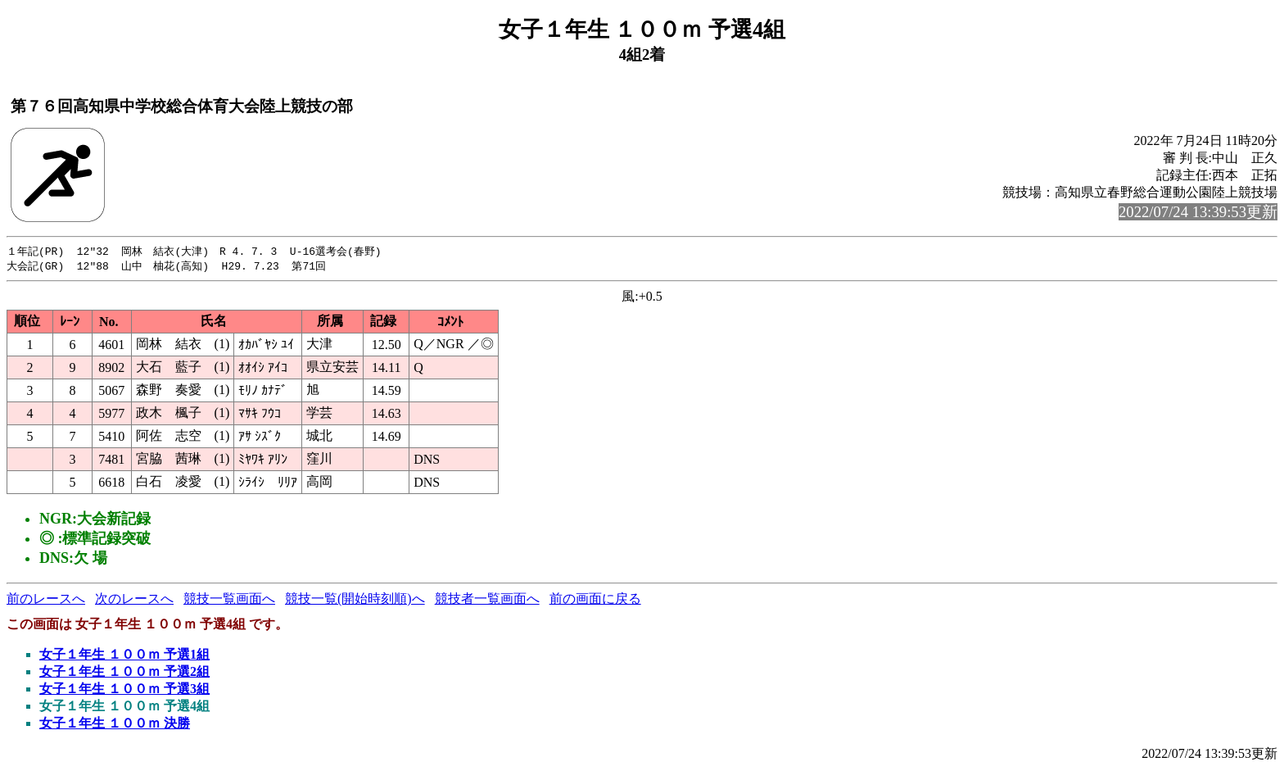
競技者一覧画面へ (487, 600)
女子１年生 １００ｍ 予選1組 (124, 656)
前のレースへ (46, 600)
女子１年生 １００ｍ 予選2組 (124, 673)
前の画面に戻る (595, 600)
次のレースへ (134, 600)
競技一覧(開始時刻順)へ (355, 600)
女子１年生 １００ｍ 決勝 (114, 725)
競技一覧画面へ (229, 600)
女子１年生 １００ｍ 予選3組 (124, 690)
